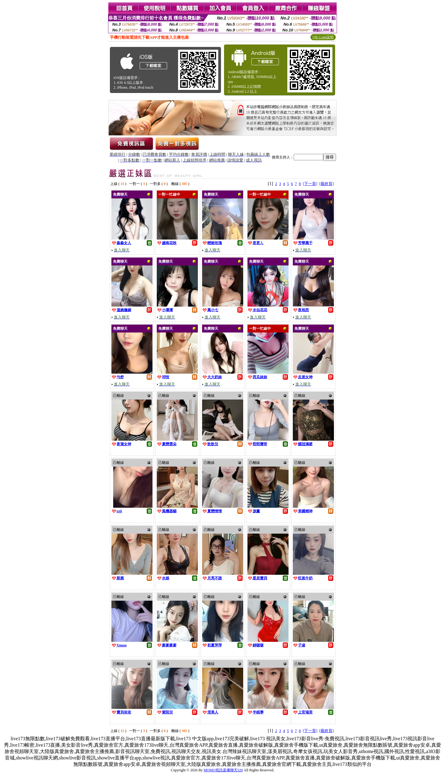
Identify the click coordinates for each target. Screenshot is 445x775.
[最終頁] (326, 183)
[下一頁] (310, 183)
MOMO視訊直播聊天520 (223, 770)
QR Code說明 (323, 37)
